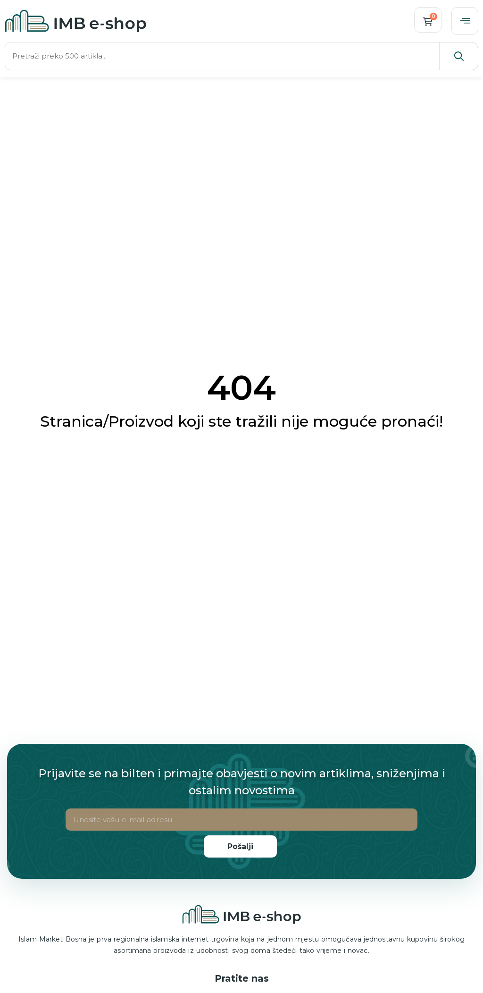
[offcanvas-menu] (464, 21)
